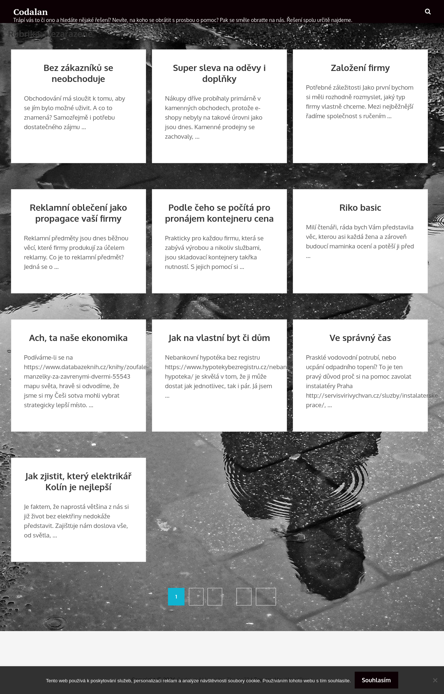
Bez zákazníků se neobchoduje (78, 73)
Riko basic (360, 207)
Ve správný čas (360, 337)
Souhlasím (376, 680)
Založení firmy (360, 67)
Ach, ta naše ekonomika (78, 337)
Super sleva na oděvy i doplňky (219, 73)
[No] (435, 680)
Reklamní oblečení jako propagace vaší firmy (78, 213)
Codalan (31, 12)
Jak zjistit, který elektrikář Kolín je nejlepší (78, 481)
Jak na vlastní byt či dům (219, 337)
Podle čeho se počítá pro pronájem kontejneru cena (219, 213)
